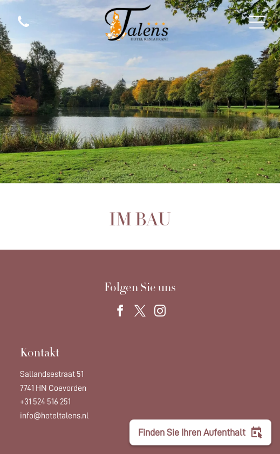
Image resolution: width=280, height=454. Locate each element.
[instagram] (160, 312)
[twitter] (140, 312)
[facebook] (120, 312)
